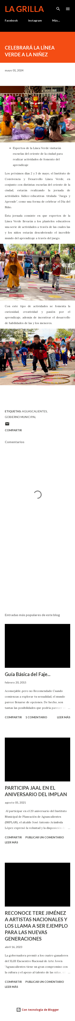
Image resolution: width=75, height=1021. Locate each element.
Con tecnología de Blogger (37, 1010)
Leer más (63, 717)
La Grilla (24, 9)
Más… (56, 20)
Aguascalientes (34, 411)
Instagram (35, 20)
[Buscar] (58, 7)
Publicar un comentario (44, 837)
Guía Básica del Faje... (27, 674)
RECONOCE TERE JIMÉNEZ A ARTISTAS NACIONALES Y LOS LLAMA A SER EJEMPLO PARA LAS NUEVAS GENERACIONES (36, 926)
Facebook (11, 20)
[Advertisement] (37, 575)
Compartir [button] (13, 430)
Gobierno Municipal (20, 417)
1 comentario (36, 717)
